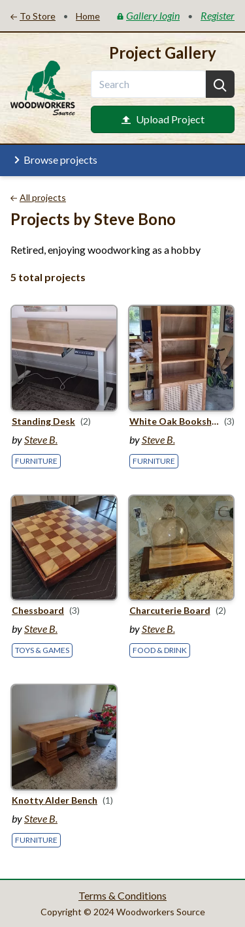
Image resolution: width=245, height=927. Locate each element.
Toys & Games (42, 650)
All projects (38, 197)
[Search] (220, 84)
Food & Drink (160, 650)
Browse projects (53, 159)
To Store (33, 16)
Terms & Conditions (122, 895)
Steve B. (40, 439)
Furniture (36, 461)
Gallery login (148, 15)
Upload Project (163, 119)
